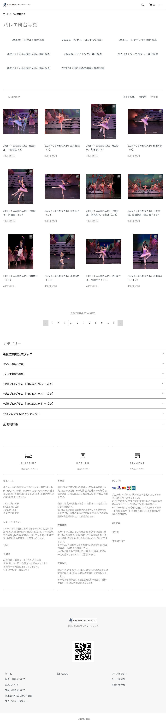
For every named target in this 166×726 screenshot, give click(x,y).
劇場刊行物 (10, 424)
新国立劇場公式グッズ (17, 354)
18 (113, 322)
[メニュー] (161, 5)
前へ (46, 322)
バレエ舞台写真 (20, 13)
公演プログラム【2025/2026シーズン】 (29, 383)
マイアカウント (117, 673)
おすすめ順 (129, 96)
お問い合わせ (116, 684)
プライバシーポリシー (14, 701)
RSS (58, 673)
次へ (119, 322)
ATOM (65, 673)
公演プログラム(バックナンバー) (24, 414)
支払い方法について (13, 690)
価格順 (142, 96)
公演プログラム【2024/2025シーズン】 (29, 393)
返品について (10, 684)
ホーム (6, 13)
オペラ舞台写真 (13, 363)
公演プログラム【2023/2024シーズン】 (29, 403)
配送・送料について (13, 679)
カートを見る (116, 679)
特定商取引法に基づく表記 (16, 695)
